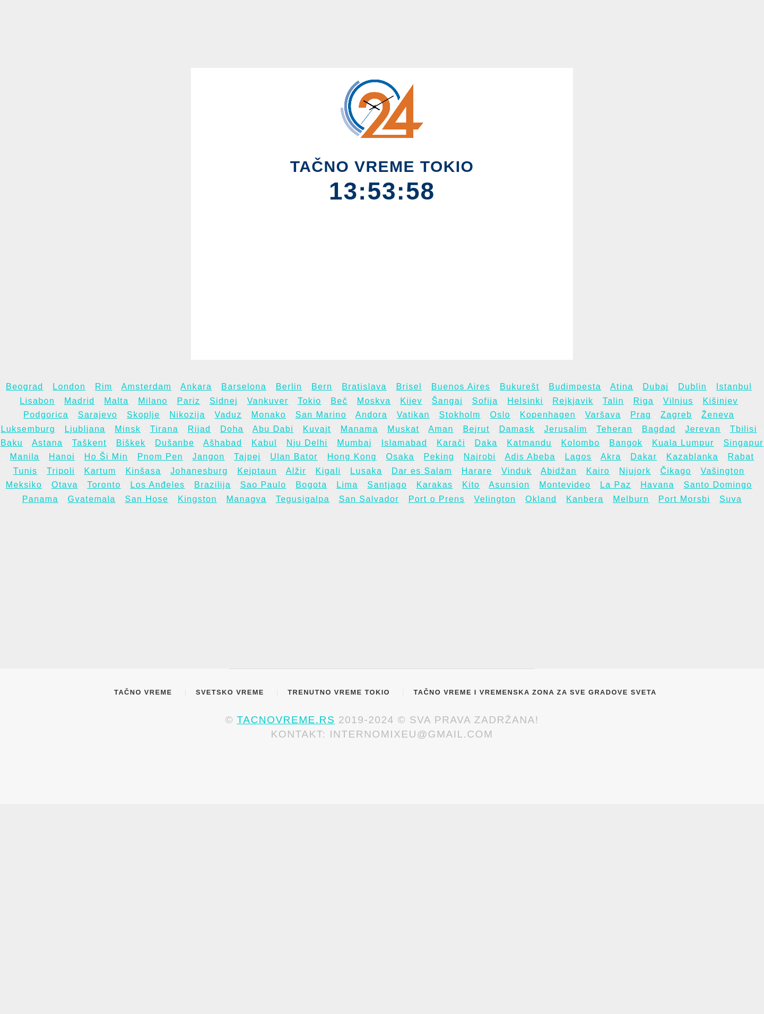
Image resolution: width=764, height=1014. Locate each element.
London (69, 386)
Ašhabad (222, 442)
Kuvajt (317, 429)
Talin (613, 400)
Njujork (635, 470)
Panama (40, 499)
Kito (471, 484)
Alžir (296, 470)
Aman (441, 429)
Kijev (411, 400)
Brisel (409, 386)
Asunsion (509, 484)
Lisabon (37, 400)
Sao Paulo (263, 484)
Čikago (675, 470)
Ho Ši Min (106, 456)
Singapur (743, 442)
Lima (347, 484)
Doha (232, 429)
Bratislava (364, 386)
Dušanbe (174, 442)
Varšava (603, 414)
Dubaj (655, 386)
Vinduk (516, 470)
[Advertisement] (382, 279)
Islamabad (404, 442)
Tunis (25, 470)
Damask (516, 429)
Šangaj (447, 400)
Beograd (25, 386)
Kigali (328, 470)
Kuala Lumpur (683, 442)
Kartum (100, 470)
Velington (495, 499)
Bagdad (659, 429)
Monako (268, 414)
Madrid (79, 400)
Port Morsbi (684, 499)
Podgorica (45, 414)
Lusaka (366, 470)
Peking (439, 456)
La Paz (615, 484)
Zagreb (676, 414)
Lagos (578, 456)
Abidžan (559, 470)
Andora (371, 414)
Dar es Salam (422, 470)
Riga (643, 400)
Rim (103, 386)
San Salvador (369, 499)
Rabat (741, 456)
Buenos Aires (461, 386)
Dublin (692, 386)
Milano (153, 400)
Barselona (243, 386)
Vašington (722, 470)
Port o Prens (437, 499)
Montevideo (565, 484)
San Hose (147, 499)
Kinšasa (143, 470)
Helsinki (525, 400)
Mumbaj (354, 442)
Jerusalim (565, 429)
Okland (541, 499)
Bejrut (476, 429)
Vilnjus (678, 400)
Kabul (264, 442)
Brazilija (212, 484)
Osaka (400, 456)
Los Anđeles (157, 484)
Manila (25, 456)
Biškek (131, 442)
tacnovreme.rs (286, 719)
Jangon (209, 456)
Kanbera (585, 499)
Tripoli (61, 470)
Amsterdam (146, 386)
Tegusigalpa (302, 499)
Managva (246, 499)
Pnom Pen (160, 456)
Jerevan (702, 429)
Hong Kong (352, 456)
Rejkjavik (572, 400)
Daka (486, 442)
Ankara (196, 386)
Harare (477, 470)
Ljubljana (85, 429)
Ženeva (717, 414)
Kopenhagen (548, 414)
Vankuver (268, 400)
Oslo (500, 414)
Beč (339, 400)
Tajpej (247, 456)
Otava (64, 484)
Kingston (197, 499)
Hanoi (62, 456)
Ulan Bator (294, 456)
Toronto (103, 484)
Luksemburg (28, 429)
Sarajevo (98, 414)
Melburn (631, 499)
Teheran (614, 429)
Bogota (311, 484)
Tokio (310, 400)
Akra (611, 456)
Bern (322, 386)
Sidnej (224, 400)
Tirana (164, 429)
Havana (657, 484)
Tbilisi (743, 429)
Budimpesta (575, 386)
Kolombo (580, 442)
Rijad (199, 429)
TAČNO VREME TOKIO (382, 166)
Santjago (387, 484)
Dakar (643, 456)
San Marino (321, 414)
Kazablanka (692, 456)
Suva (730, 499)
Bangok (626, 442)
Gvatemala (92, 499)
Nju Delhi (307, 442)
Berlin (289, 386)
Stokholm (460, 414)
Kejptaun (257, 470)
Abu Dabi (273, 429)
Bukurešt (520, 386)
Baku (12, 442)
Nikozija (187, 414)
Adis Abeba (530, 456)
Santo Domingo (718, 484)
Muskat (403, 429)
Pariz (189, 400)
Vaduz (228, 414)
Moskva (374, 400)
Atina (621, 386)
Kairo (598, 470)
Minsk (128, 429)
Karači (451, 442)
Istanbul (734, 386)
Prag (641, 414)
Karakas (434, 484)
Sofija (485, 400)
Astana (47, 442)
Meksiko (24, 484)
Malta (116, 400)
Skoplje (143, 414)
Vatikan (413, 414)
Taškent (89, 442)
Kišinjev (720, 400)
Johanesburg (199, 470)
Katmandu (529, 442)
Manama (359, 429)
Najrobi (480, 456)
